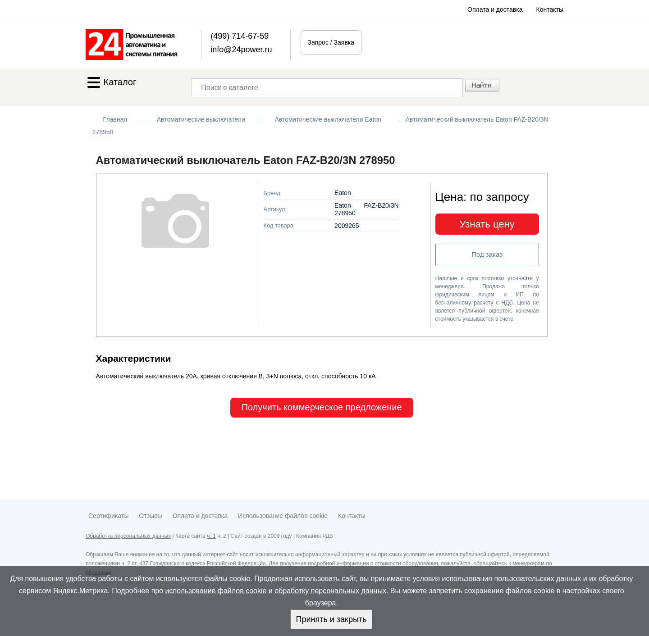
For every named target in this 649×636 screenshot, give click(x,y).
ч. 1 (211, 536)
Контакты (549, 9)
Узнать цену (487, 224)
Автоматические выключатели (201, 119)
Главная (115, 119)
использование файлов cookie (216, 591)
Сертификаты (108, 515)
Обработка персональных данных (128, 536)
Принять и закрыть (331, 619)
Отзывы (150, 515)
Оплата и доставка (494, 9)
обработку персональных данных (330, 591)
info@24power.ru (241, 49)
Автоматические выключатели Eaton (327, 119)
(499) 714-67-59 (239, 36)
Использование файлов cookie (283, 515)
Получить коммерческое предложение (322, 407)
